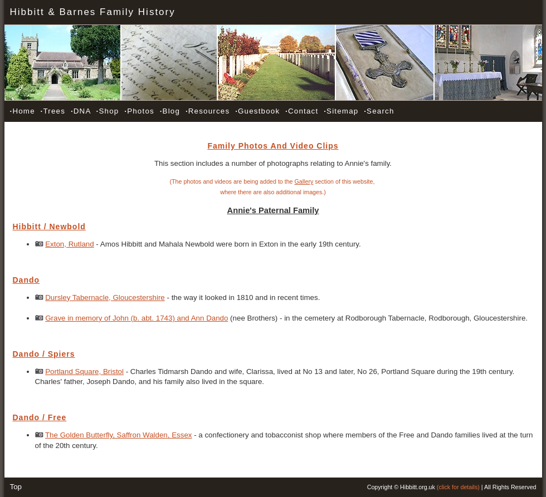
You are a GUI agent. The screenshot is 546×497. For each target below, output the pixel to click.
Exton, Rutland (69, 244)
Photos (139, 111)
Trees (53, 111)
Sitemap (341, 111)
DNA (81, 111)
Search (379, 111)
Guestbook (257, 111)
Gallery (304, 181)
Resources (208, 111)
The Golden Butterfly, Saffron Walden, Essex (118, 435)
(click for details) (458, 487)
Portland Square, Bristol (84, 371)
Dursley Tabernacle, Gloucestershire (105, 297)
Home (22, 111)
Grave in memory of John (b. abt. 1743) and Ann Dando (136, 318)
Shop (107, 111)
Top (16, 487)
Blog (170, 111)
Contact (301, 111)
